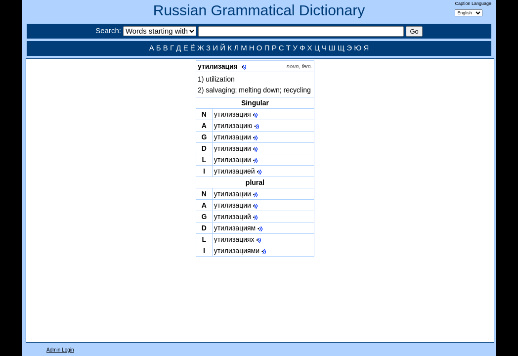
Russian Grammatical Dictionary (259, 10)
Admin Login (60, 350)
